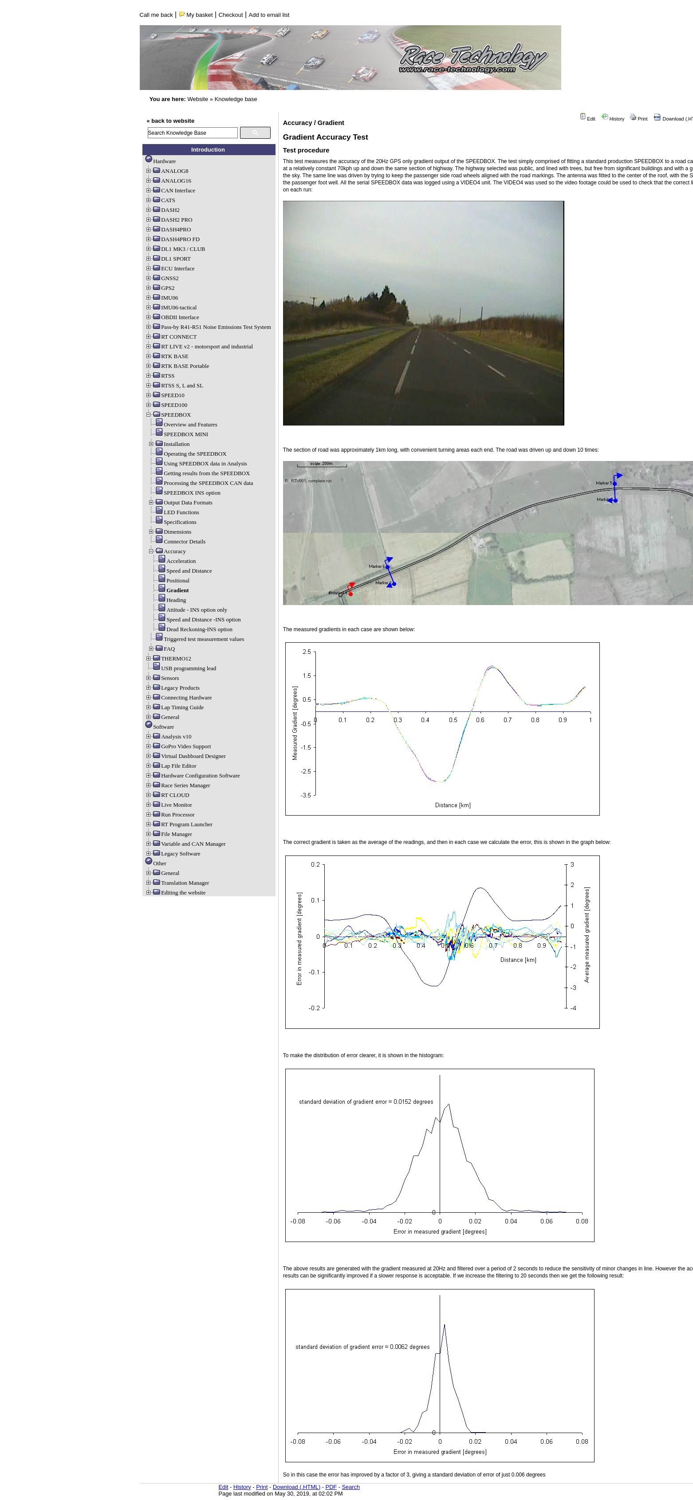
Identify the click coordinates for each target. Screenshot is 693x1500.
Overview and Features (182, 424)
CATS (160, 200)
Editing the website (175, 892)
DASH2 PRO (168, 219)
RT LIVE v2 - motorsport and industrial (199, 346)
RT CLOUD (167, 795)
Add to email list (269, 15)
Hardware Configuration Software (192, 775)
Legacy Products (172, 687)
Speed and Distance (181, 570)
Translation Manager (177, 882)
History (613, 118)
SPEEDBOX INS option (184, 492)
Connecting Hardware (178, 697)
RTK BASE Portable (177, 366)
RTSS (159, 375)
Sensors (162, 678)
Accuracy (167, 551)
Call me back (156, 15)
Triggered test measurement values (196, 639)
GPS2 (159, 288)
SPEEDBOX (168, 414)
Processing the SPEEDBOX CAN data (200, 483)
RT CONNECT (171, 336)
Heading (168, 600)
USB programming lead (180, 668)
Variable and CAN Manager (185, 843)
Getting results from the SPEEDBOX (199, 473)
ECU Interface (169, 268)
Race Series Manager (177, 785)
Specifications (172, 522)
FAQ (161, 648)
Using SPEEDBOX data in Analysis (197, 463)
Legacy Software (172, 853)
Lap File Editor (170, 765)
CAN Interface (170, 190)
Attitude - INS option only (188, 609)
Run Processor (169, 814)
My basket (196, 15)
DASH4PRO (168, 229)
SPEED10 (165, 395)
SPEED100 (166, 405)
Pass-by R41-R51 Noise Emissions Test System (208, 327)
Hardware (160, 161)
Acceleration (173, 561)
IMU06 (161, 297)
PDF (331, 1487)
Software (159, 726)
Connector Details (176, 541)
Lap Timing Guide (174, 707)
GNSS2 (162, 278)
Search (351, 1487)
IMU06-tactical (171, 307)
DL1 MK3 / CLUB (175, 249)
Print (638, 118)
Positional (169, 580)
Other (155, 863)
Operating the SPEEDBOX (187, 453)
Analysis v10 (168, 736)
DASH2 (162, 210)
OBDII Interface (172, 317)
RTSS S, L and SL (174, 385)
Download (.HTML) (296, 1487)
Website (197, 99)
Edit (587, 118)
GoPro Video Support (178, 746)
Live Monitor (168, 804)
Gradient (169, 590)
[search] (193, 132)
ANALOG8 (166, 171)
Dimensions (169, 531)
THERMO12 (168, 658)
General (162, 717)
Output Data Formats (180, 502)
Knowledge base (236, 99)
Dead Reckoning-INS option (191, 629)
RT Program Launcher (179, 824)
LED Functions (173, 512)
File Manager (168, 834)
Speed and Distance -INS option (195, 619)
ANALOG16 (168, 180)
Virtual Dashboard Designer (185, 756)
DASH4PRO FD (172, 239)
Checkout (231, 15)
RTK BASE (167, 356)
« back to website (171, 120)
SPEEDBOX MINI (178, 434)
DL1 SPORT (168, 258)
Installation (169, 444)
